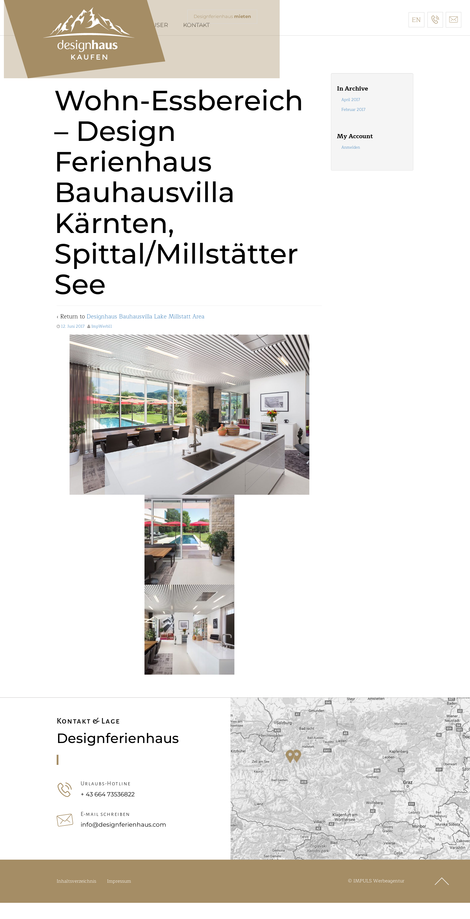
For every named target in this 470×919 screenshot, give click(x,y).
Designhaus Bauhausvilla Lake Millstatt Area (145, 333)
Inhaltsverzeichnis (76, 897)
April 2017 (350, 116)
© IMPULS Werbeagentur (376, 897)
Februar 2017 (353, 126)
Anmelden (350, 164)
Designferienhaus (224, 17)
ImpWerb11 (101, 343)
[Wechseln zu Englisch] (416, 19)
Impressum (119, 897)
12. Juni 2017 (73, 343)
